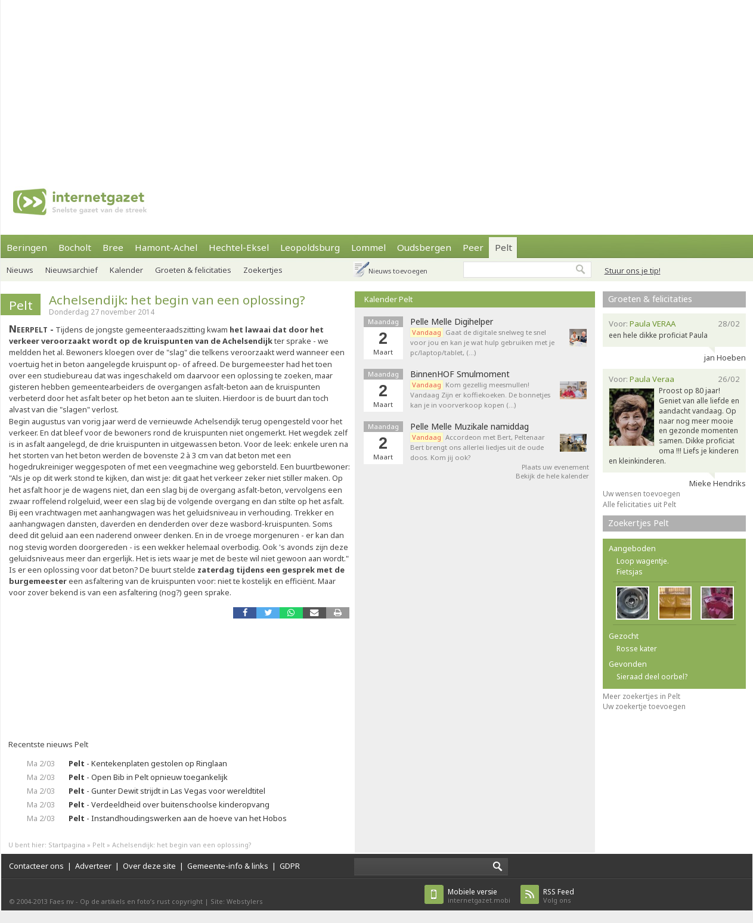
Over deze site (149, 865)
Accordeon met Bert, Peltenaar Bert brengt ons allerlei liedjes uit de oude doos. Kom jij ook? (477, 447)
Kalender (126, 270)
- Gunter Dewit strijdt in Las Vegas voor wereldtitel (167, 790)
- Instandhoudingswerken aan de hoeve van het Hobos (178, 818)
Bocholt (74, 247)
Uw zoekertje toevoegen (644, 706)
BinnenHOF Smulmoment (460, 374)
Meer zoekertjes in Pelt (641, 696)
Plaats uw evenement (555, 466)
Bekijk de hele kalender (552, 475)
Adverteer (93, 865)
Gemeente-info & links (227, 865)
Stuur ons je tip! (633, 270)
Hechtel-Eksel (239, 247)
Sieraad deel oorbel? (651, 677)
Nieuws (20, 270)
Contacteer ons (36, 865)
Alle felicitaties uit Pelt (639, 504)
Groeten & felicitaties (193, 270)
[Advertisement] (246, 83)
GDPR (290, 865)
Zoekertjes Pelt (638, 523)
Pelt (503, 247)
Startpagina (66, 844)
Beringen (27, 247)
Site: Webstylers (236, 901)
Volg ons (558, 896)
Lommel (368, 247)
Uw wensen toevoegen (641, 494)
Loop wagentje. (642, 561)
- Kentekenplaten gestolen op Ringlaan (148, 763)
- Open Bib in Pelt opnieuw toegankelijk (148, 777)
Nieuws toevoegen (397, 270)
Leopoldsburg (310, 247)
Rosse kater (636, 649)
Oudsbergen (424, 247)
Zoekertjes (263, 270)
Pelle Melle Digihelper (451, 321)
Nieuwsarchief (71, 270)
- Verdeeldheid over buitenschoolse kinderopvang (169, 804)
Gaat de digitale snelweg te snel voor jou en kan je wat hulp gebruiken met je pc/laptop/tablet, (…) (482, 342)
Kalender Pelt (388, 299)
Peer (473, 247)
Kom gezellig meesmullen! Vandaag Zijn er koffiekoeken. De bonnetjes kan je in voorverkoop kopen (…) (480, 394)
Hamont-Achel (166, 247)
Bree (113, 247)
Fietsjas (629, 572)
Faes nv (61, 901)
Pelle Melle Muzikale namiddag (469, 426)
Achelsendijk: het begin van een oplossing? (177, 299)
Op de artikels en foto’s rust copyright (141, 901)
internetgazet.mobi (479, 896)
